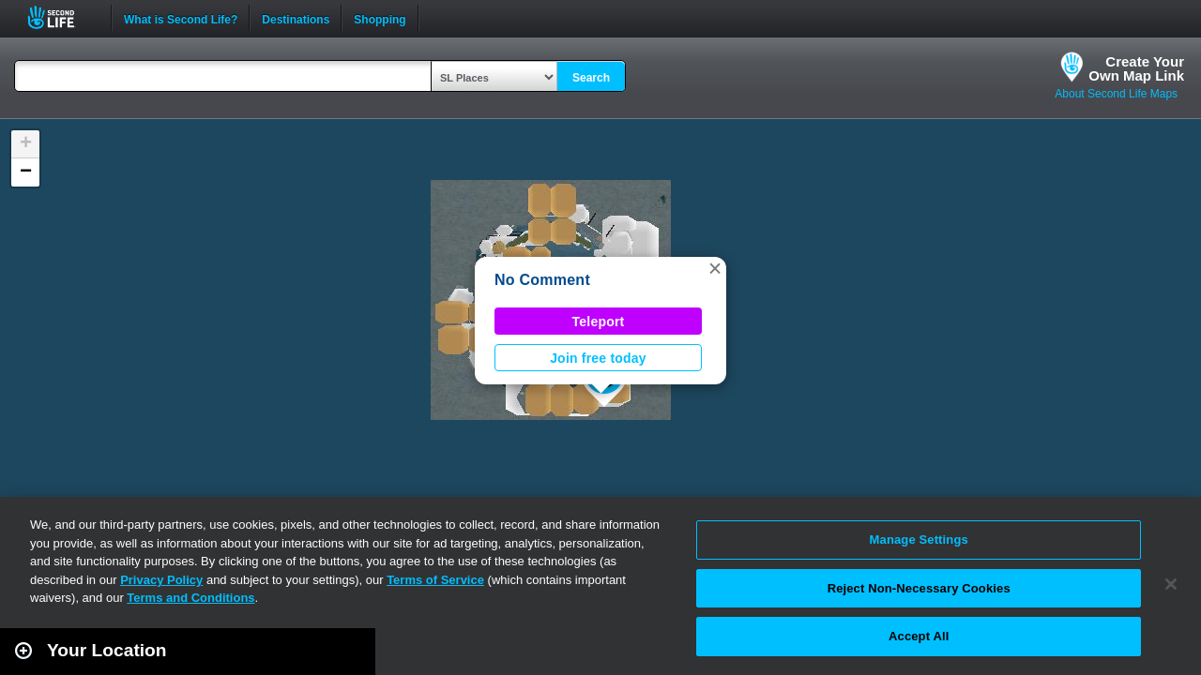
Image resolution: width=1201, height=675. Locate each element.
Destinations (295, 17)
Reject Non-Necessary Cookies (919, 588)
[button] (715, 268)
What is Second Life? (180, 17)
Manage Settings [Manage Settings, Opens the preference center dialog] (919, 539)
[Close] (1171, 584)
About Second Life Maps (1116, 93)
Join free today (598, 358)
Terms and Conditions (190, 598)
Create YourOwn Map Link (1136, 68)
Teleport (598, 321)
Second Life (61, 17)
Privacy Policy (161, 580)
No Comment (542, 280)
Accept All (919, 636)
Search (591, 77)
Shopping (379, 17)
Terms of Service (435, 580)
